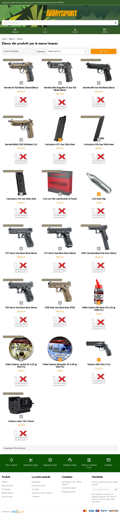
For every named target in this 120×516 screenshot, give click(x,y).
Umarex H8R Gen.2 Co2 (98, 364)
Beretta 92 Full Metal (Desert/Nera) (21, 87)
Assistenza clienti (38, 486)
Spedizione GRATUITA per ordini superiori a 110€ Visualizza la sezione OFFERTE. (33, 3)
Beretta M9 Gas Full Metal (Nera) (99, 87)
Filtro (103, 51)
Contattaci (35, 497)
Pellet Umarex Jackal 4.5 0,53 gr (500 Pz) (21, 365)
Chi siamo (35, 489)
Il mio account (7, 497)
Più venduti (6, 489)
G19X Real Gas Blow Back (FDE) (60, 307)
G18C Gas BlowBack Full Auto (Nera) (98, 253)
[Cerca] (60, 22)
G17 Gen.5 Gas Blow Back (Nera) (60, 253)
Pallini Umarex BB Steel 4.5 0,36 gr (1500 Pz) (99, 308)
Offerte (4, 482)
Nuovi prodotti (7, 486)
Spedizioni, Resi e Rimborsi (42, 493)
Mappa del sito (7, 493)
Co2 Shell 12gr (99, 199)
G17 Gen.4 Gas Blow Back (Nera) (21, 253)
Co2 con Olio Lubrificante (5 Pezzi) (60, 199)
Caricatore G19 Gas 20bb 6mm (21, 199)
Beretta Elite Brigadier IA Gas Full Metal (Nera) (60, 88)
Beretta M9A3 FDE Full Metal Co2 (21, 144)
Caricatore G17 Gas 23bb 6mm (60, 144)
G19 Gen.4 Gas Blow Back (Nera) (21, 307)
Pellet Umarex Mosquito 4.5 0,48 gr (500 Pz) (60, 365)
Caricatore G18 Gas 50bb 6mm (99, 144)
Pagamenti (36, 482)
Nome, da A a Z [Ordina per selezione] (68, 51)
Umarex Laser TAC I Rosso (21, 421)
